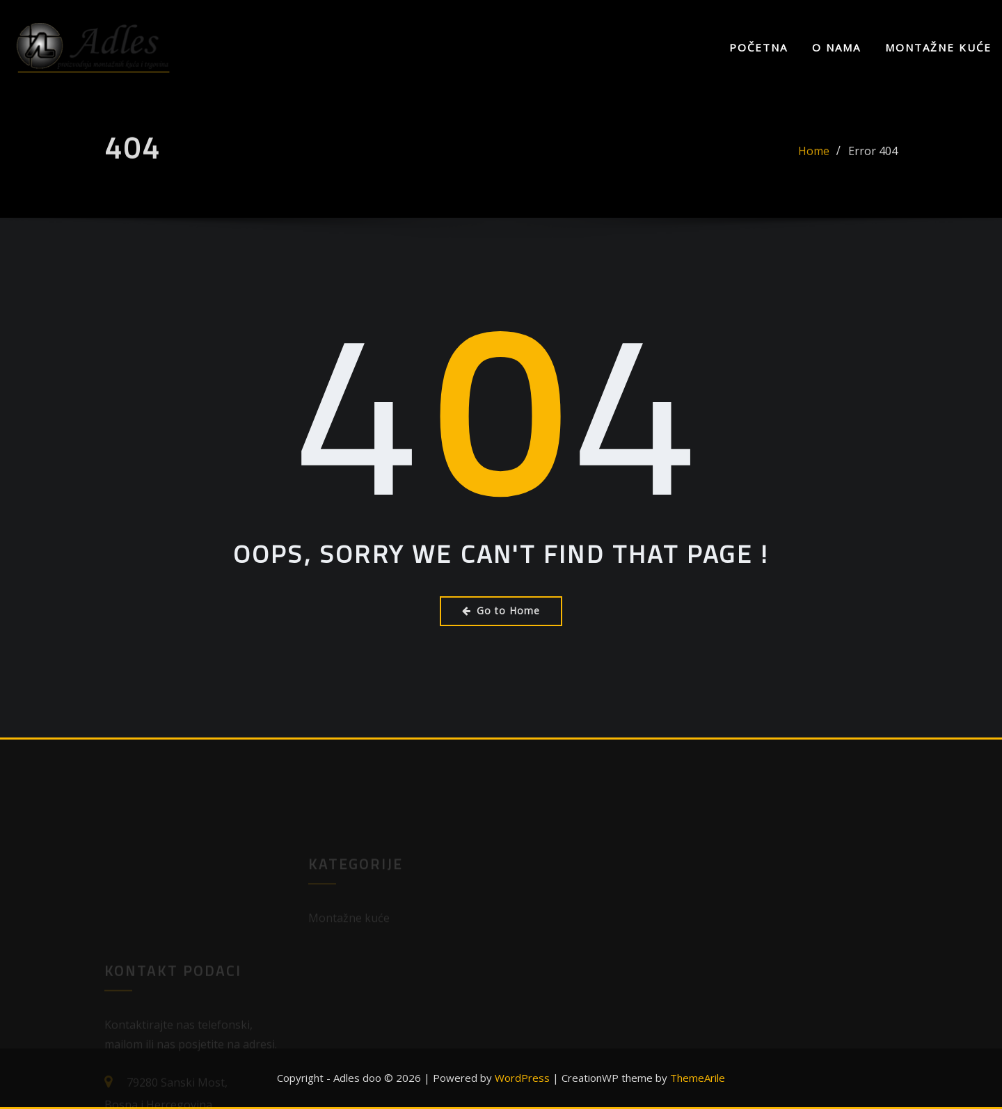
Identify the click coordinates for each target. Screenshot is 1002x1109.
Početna (758, 47)
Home (813, 156)
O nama (836, 47)
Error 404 (873, 156)
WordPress (522, 1078)
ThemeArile (697, 1078)
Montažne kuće (938, 47)
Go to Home (501, 610)
